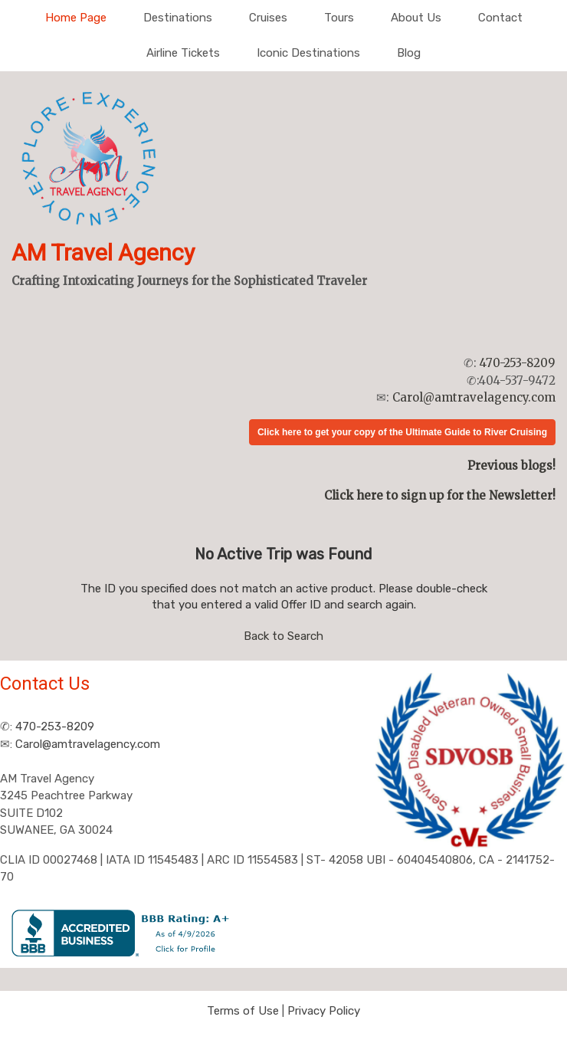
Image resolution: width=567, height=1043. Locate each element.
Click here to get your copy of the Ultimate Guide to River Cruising (402, 432)
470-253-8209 (518, 363)
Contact (500, 18)
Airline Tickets (183, 53)
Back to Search (283, 636)
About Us (416, 18)
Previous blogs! (511, 465)
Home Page (76, 18)
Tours (339, 18)
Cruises (268, 18)
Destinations (177, 18)
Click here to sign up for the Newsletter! (440, 495)
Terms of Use (243, 1011)
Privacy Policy (323, 1011)
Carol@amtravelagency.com (474, 397)
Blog (409, 53)
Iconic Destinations (308, 53)
